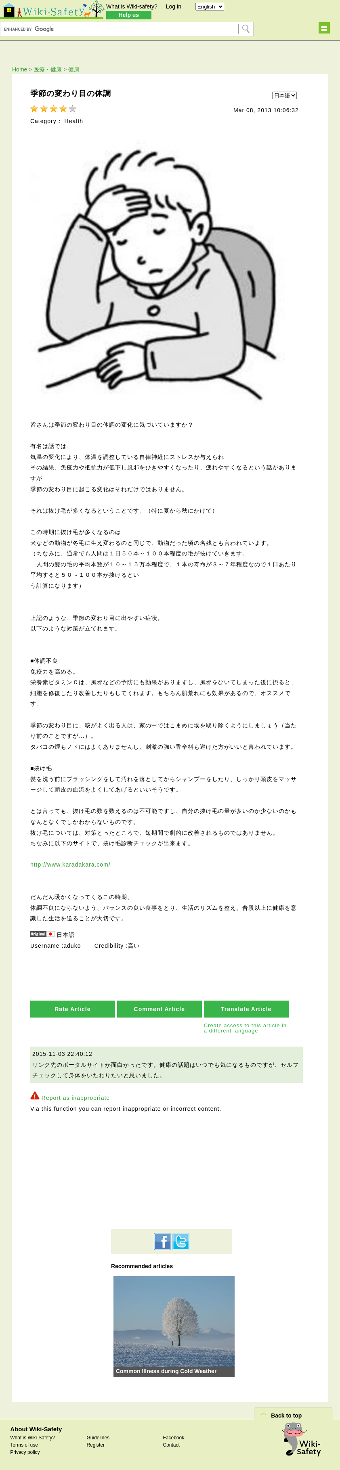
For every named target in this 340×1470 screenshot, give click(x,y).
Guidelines (97, 1438)
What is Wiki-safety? (131, 6)
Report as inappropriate (76, 1098)
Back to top (286, 1415)
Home (19, 69)
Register (95, 1445)
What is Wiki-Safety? (32, 1438)
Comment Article (159, 1009)
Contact (171, 1445)
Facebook (174, 1438)
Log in (173, 6)
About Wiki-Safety (36, 1429)
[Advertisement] (171, 1170)
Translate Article (246, 1009)
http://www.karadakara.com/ (70, 864)
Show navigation (324, 28)
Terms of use (24, 1445)
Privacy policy (25, 1452)
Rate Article (72, 1009)
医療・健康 (48, 69)
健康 (74, 69)
